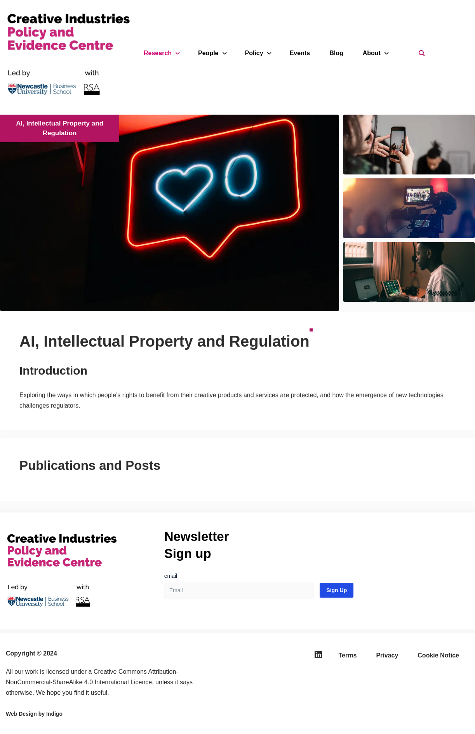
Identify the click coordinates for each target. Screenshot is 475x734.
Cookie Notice (438, 655)
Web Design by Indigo (34, 714)
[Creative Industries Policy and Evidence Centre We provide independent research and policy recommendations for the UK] (58, 53)
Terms (348, 655)
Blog (336, 53)
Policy (257, 53)
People (211, 53)
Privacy (387, 655)
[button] (409, 208)
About (375, 53)
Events (300, 53)
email (170, 576)
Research (161, 53)
